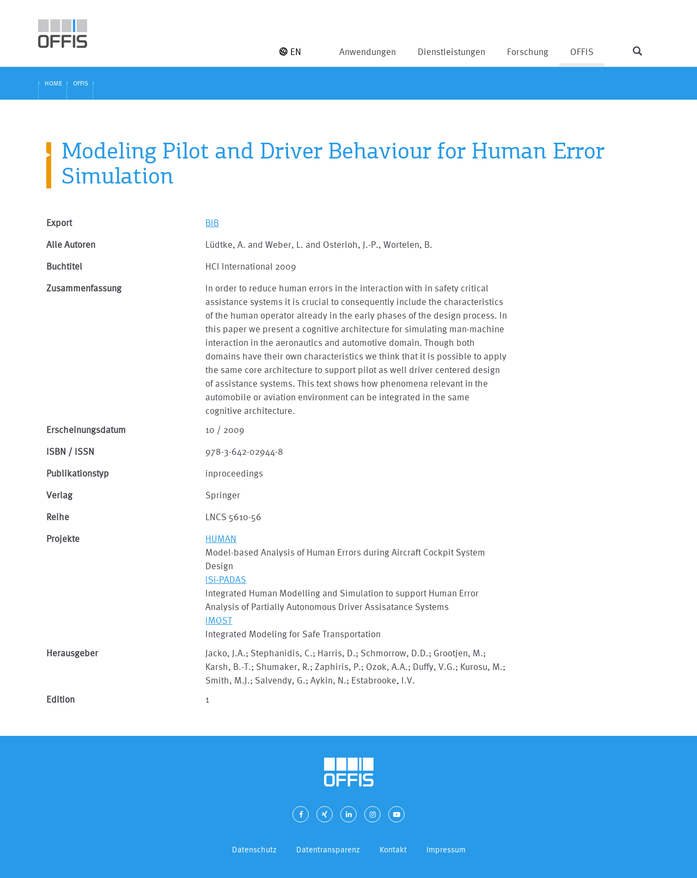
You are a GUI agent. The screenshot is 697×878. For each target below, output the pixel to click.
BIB (212, 222)
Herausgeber (72, 653)
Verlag (59, 495)
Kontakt (393, 849)
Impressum (446, 849)
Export (59, 222)
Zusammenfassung (83, 288)
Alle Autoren (70, 244)
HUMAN (220, 538)
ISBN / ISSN (70, 451)
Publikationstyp (77, 473)
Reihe (57, 516)
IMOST (218, 620)
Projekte (63, 538)
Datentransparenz (328, 849)
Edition (60, 699)
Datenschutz (254, 849)
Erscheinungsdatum (86, 429)
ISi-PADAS (225, 579)
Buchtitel (64, 266)
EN (290, 51)
